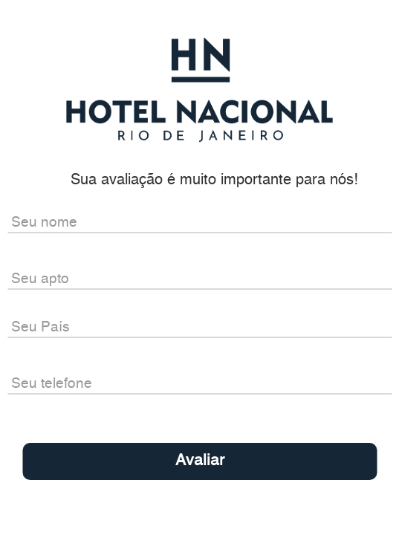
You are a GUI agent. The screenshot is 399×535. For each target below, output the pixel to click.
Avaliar (199, 461)
